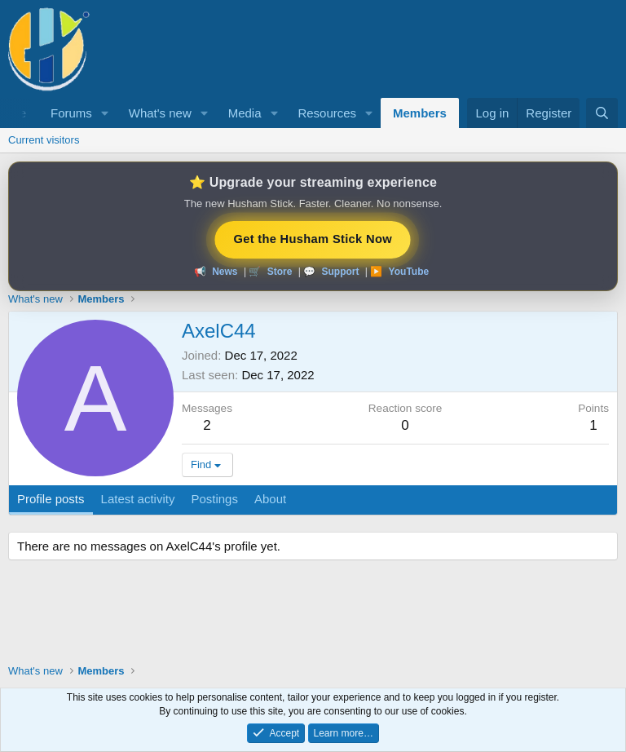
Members (420, 113)
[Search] (602, 113)
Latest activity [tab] (138, 499)
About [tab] (270, 499)
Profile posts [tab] (51, 499)
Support (340, 271)
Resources (327, 113)
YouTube (409, 271)
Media (245, 113)
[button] (105, 113)
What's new (160, 113)
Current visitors (43, 140)
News (224, 271)
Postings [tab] (214, 499)
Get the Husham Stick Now (313, 238)
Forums (71, 113)
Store (280, 271)
